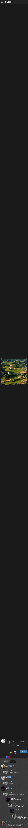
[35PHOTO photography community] (7, 2)
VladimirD (8, 787)
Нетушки (10, 743)
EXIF (13, 761)
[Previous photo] (1, 359)
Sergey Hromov (9, 821)
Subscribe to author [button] (23, 752)
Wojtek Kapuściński (10, 765)
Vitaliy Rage (8, 776)
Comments (6, 761)
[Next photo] (26, 359)
